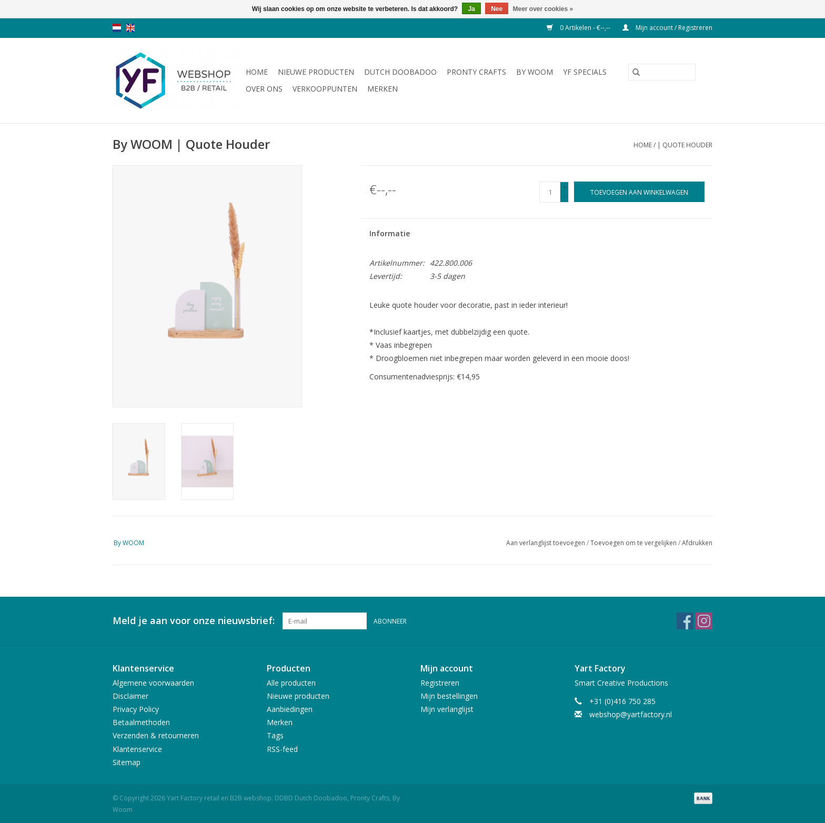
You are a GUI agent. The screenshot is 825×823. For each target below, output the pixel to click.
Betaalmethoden (141, 722)
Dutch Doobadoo (400, 72)
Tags (275, 735)
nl (117, 28)
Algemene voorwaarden (153, 683)
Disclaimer (130, 696)
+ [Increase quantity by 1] (565, 187)
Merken (382, 89)
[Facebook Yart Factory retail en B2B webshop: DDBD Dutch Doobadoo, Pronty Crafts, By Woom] (685, 621)
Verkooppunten (325, 89)
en (130, 28)
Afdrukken (697, 542)
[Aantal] (549, 192)
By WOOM (534, 72)
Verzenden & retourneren (156, 735)
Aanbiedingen (290, 709)
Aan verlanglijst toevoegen (546, 542)
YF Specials (585, 72)
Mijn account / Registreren (667, 27)
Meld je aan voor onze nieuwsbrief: (194, 620)
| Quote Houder (684, 144)
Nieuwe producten (316, 72)
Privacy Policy (136, 709)
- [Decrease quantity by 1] (565, 196)
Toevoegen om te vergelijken (634, 542)
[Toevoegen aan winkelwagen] (639, 192)
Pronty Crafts (476, 72)
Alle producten (291, 683)
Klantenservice (137, 749)
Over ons (264, 89)
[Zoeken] (662, 72)
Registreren (439, 683)
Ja (471, 9)
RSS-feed (282, 749)
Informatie (389, 233)
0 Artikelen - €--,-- (579, 27)
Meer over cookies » (543, 9)
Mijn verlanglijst (447, 709)
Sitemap (126, 762)
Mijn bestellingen (449, 696)
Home (257, 72)
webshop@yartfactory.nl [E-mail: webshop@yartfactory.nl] (630, 714)
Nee (496, 9)
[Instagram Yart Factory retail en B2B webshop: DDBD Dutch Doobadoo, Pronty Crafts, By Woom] (704, 621)
